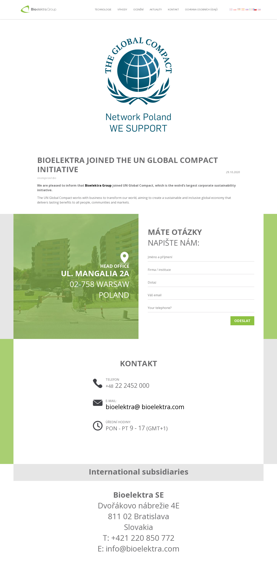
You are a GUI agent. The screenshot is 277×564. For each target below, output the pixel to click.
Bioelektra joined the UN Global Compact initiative (127, 164)
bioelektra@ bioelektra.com (145, 407)
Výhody (122, 9)
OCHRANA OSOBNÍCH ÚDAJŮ (201, 9)
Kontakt (173, 9)
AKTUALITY (156, 9)
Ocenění (138, 9)
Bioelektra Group (98, 185)
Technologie (103, 9)
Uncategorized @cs (46, 178)
